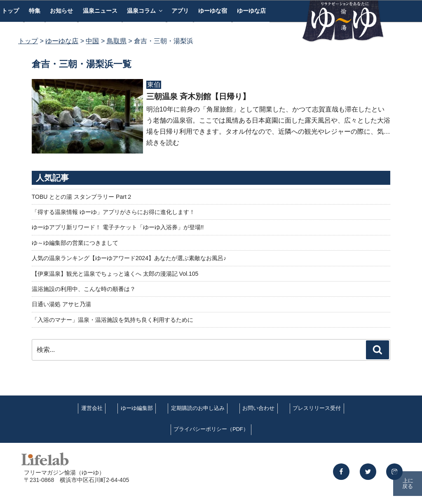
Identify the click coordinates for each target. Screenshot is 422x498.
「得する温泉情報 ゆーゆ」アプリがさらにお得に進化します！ (113, 212)
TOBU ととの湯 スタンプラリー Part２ (82, 196)
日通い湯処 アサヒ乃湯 (61, 304)
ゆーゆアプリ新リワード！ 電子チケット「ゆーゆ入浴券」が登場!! (118, 227)
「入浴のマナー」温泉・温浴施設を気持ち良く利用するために (112, 319)
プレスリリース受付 (317, 408)
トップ (28, 40)
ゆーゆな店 (251, 10)
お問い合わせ (258, 408)
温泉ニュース (100, 10)
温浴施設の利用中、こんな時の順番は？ (84, 289)
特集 (34, 10)
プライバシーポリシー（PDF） (211, 429)
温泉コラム (145, 10)
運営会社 (92, 408)
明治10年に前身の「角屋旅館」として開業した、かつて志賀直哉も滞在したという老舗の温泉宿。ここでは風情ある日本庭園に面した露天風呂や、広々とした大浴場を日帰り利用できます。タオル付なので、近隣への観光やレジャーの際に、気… (268, 120)
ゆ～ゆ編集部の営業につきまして (75, 243)
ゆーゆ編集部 (137, 408)
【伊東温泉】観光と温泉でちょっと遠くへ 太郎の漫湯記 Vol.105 (115, 273)
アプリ (180, 10)
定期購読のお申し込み (198, 408)
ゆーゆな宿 (212, 10)
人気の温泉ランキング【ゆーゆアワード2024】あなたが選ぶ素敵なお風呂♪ (129, 258)
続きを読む (162, 142)
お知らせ (61, 10)
